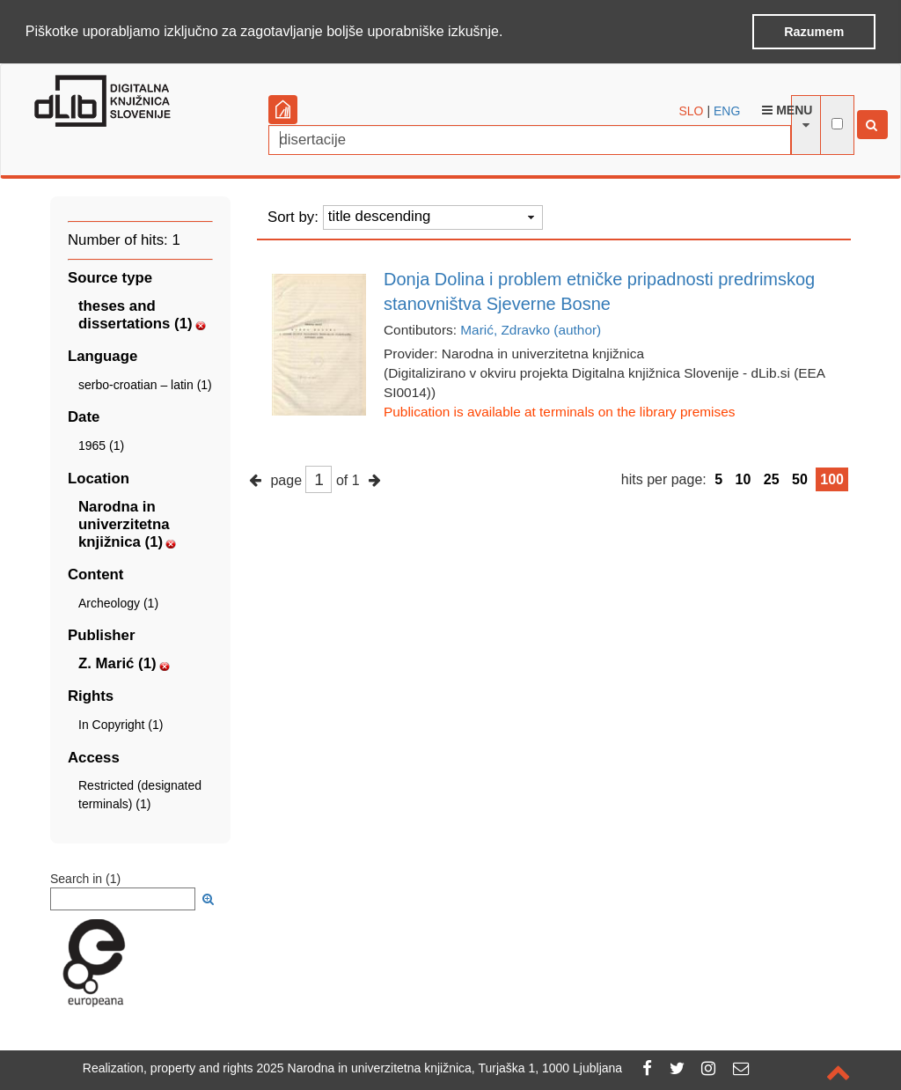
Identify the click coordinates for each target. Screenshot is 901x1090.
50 (800, 477)
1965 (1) (101, 445)
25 (772, 477)
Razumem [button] (814, 32)
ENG (727, 109)
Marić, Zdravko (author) (530, 327)
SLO (691, 109)
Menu (787, 108)
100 (832, 477)
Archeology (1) (118, 602)
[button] (509, 32)
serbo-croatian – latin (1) (145, 384)
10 (743, 477)
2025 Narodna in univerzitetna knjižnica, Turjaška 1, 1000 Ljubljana (440, 1068)
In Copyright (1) (120, 724)
